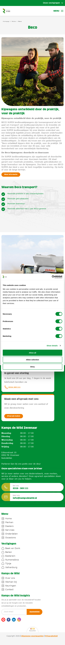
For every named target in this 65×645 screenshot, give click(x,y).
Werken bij (11, 581)
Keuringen (10, 585)
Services (9, 530)
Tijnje (8, 563)
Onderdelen (11, 533)
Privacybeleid (51, 636)
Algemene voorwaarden (32, 636)
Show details (52, 346)
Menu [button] (58, 10)
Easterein (10, 556)
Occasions (10, 537)
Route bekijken (6, 458)
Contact (9, 589)
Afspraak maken (13, 416)
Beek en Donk (12, 548)
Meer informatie (10, 174)
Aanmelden (35, 612)
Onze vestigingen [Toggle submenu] (51, 3)
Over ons (10, 578)
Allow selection (32, 360)
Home (8, 518)
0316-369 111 (12, 387)
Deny (32, 367)
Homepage (6, 21)
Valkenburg (11, 567)
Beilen (8, 552)
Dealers (9, 526)
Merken (14, 21)
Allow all (32, 353)
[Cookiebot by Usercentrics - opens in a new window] (51, 276)
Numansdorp (12, 559)
